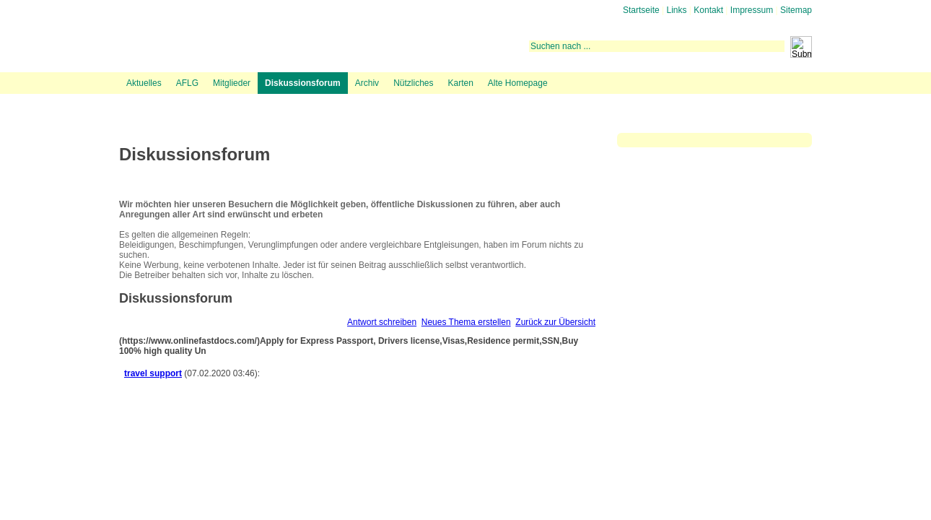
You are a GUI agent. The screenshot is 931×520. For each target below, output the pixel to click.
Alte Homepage (518, 83)
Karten (460, 83)
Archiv (367, 83)
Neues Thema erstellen (466, 322)
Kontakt (708, 10)
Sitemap (796, 10)
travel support (153, 373)
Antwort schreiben (381, 322)
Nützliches (413, 83)
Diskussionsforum (303, 83)
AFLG (187, 83)
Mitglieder (231, 83)
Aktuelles (144, 83)
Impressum (751, 10)
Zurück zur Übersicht (555, 322)
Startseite (641, 10)
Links (677, 10)
